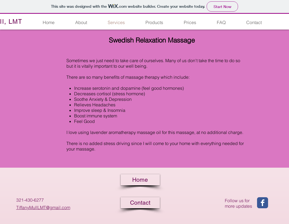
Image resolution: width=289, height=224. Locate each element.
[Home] (140, 179)
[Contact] (140, 202)
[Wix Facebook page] (262, 202)
